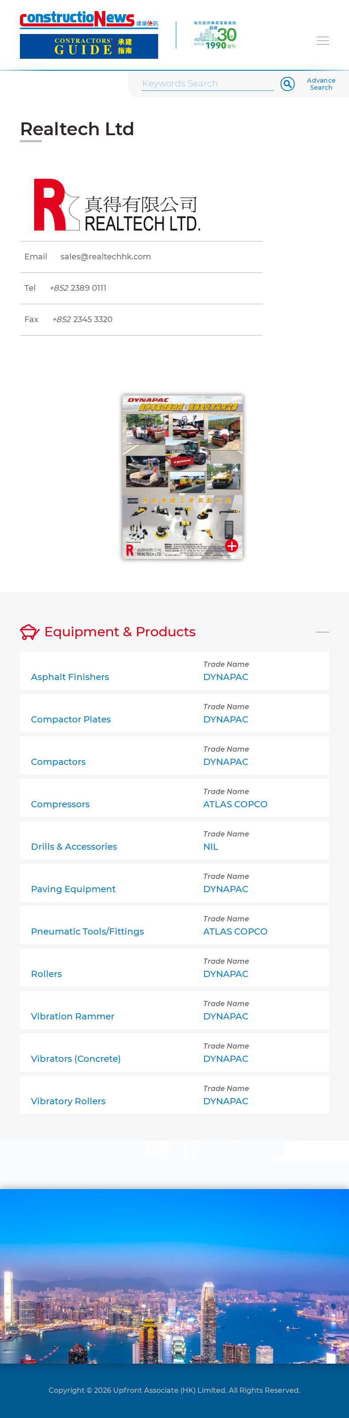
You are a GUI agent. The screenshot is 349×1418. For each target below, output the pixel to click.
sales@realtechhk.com (106, 257)
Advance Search (321, 83)
